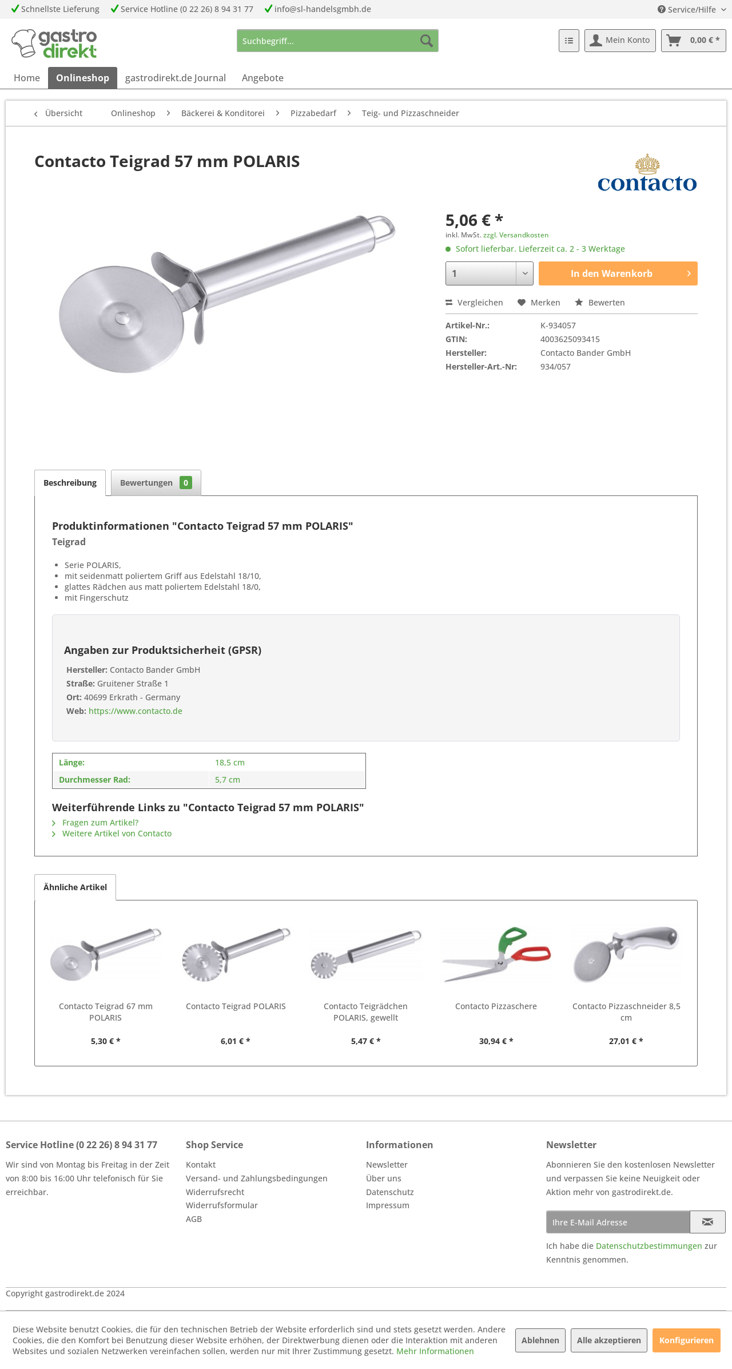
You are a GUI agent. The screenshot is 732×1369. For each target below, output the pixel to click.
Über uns (383, 1178)
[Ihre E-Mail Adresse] (618, 1222)
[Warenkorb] (693, 40)
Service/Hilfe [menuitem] (688, 9)
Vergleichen (474, 302)
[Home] (27, 78)
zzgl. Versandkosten (516, 235)
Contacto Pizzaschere (496, 1006)
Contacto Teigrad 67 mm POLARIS (106, 1012)
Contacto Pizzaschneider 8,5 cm (626, 1012)
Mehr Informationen (435, 1351)
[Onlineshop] (82, 78)
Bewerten (600, 302)
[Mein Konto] (620, 40)
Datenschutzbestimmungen (649, 1245)
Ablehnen (540, 1340)
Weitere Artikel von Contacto (112, 833)
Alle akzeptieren (609, 1340)
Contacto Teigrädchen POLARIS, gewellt (366, 1012)
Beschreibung (70, 482)
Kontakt (201, 1164)
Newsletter (387, 1164)
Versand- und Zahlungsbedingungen (257, 1178)
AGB (194, 1218)
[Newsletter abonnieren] (708, 1222)
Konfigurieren (686, 1340)
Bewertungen (156, 482)
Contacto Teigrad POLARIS (236, 1006)
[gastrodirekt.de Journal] (175, 78)
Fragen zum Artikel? (95, 822)
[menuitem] (338, 40)
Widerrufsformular (222, 1205)
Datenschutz (390, 1192)
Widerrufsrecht (215, 1192)
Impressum (387, 1205)
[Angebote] (263, 78)
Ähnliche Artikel (75, 887)
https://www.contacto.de (134, 710)
